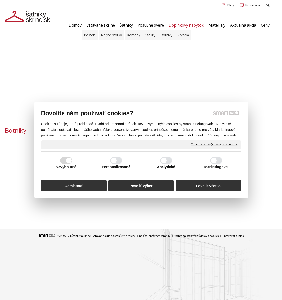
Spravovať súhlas (233, 235)
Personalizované (116, 167)
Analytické (166, 167)
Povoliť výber (140, 186)
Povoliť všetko (208, 186)
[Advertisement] (141, 87)
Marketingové (216, 167)
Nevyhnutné (66, 167)
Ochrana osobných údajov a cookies (214, 144)
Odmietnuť (73, 186)
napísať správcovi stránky (154, 235)
